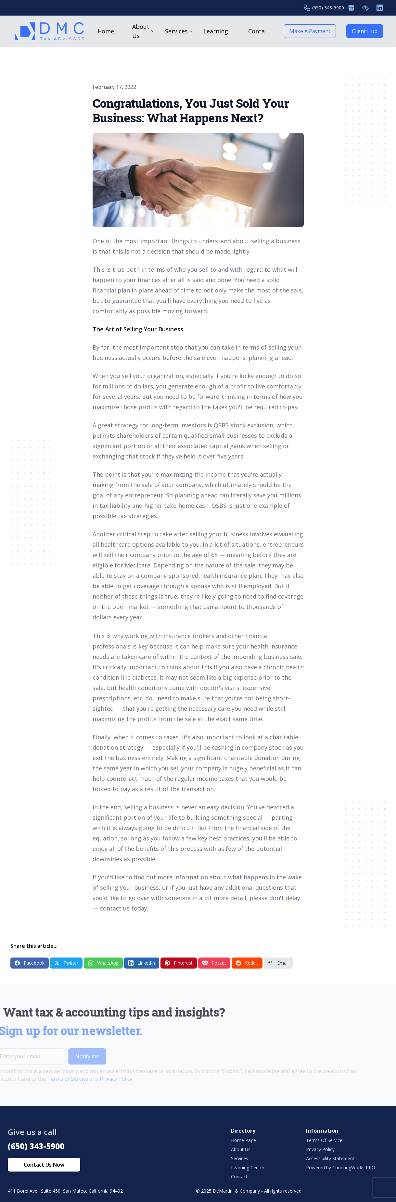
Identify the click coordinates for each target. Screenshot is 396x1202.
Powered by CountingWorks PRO (340, 1167)
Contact (239, 1176)
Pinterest (179, 963)
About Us (240, 1149)
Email (278, 963)
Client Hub (364, 31)
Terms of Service (55, 1078)
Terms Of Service (324, 1140)
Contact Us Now (44, 1164)
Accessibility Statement (330, 1158)
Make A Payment (309, 31)
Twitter (66, 963)
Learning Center (247, 1167)
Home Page (243, 1140)
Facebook (30, 963)
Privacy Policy (104, 1078)
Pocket (214, 963)
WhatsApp (103, 963)
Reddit (247, 963)
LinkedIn (141, 963)
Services (239, 1158)
